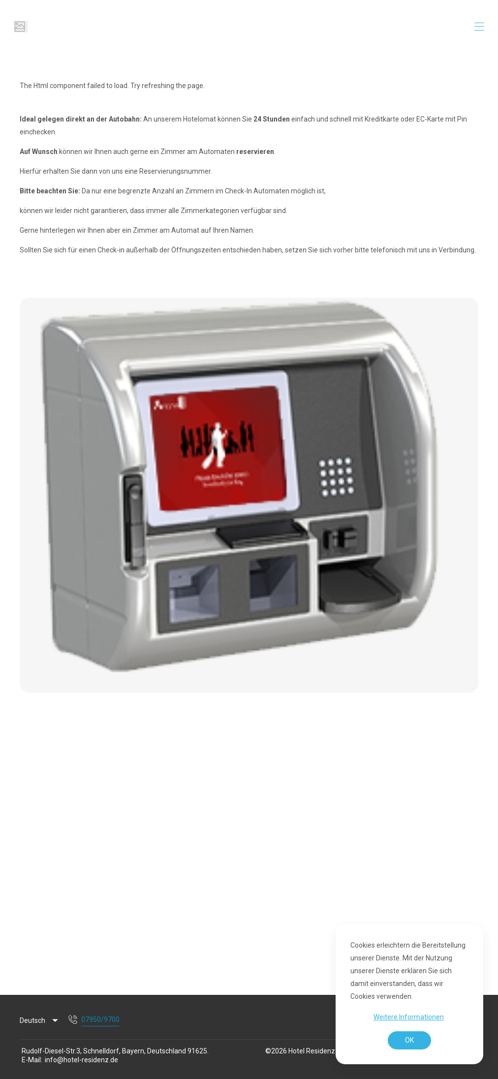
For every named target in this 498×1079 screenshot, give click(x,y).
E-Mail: (32, 1060)
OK (409, 1040)
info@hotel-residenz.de (81, 1060)
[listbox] (40, 1021)
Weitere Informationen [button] (409, 1017)
